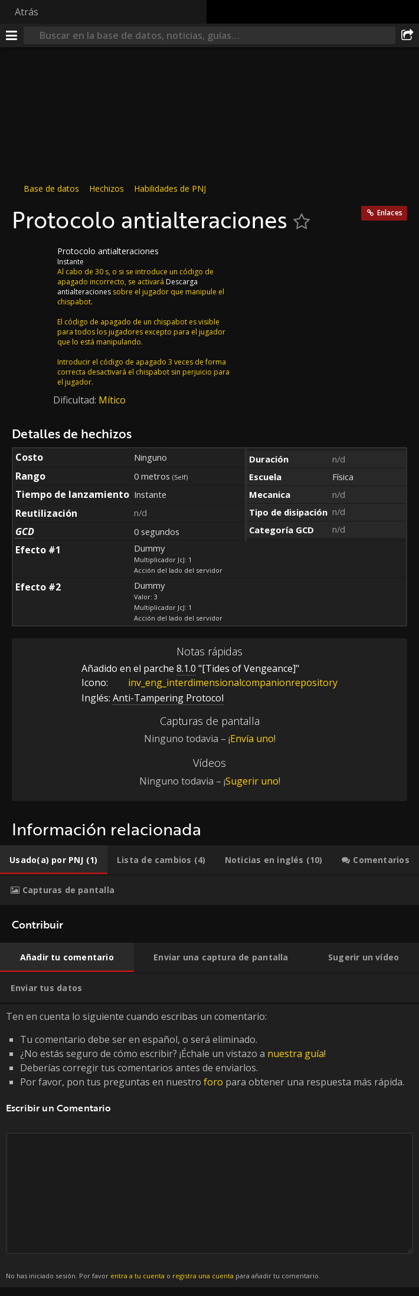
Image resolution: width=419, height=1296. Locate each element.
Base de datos (51, 188)
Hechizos (106, 188)
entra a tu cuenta (137, 1275)
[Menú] (12, 35)
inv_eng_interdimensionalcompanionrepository (224, 682)
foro (213, 1081)
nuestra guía (295, 1053)
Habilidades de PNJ (170, 188)
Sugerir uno (252, 781)
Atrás (26, 11)
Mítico (112, 399)
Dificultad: (76, 399)
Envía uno (252, 738)
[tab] (53, 860)
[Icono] (32, 260)
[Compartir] (407, 35)
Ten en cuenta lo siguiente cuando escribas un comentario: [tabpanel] (209, 1146)
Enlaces (389, 213)
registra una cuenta (203, 1275)
